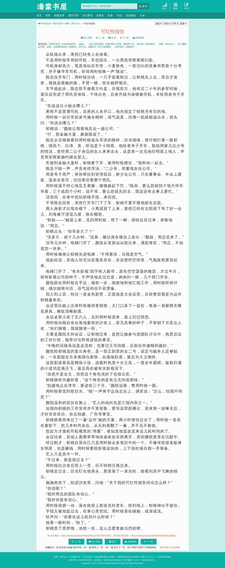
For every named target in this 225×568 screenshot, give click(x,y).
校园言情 (59, 15)
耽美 (110, 15)
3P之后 (82, 47)
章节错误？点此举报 (170, 547)
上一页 (100, 37)
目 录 (112, 37)
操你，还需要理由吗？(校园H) (62, 47)
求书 (186, 6)
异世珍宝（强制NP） (125, 47)
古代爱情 (87, 15)
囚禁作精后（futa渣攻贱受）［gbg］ (67, 44)
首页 (39, 15)
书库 (47, 15)
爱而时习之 (129, 44)
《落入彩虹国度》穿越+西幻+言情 (104, 44)
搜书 (143, 6)
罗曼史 (100, 15)
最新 (175, 6)
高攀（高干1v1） (73, 23)
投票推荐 (138, 37)
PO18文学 (52, 6)
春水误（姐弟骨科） (147, 44)
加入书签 (86, 37)
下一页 (124, 37)
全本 (142, 15)
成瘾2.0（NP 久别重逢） (100, 47)
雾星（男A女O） (167, 44)
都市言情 (73, 15)
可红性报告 (87, 557)
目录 (112, 541)
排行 (164, 6)
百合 (119, 15)
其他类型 (131, 15)
